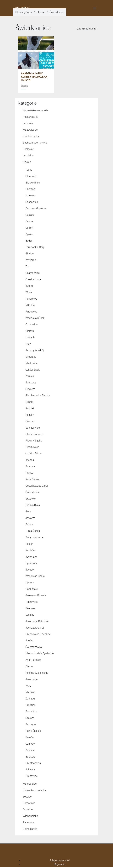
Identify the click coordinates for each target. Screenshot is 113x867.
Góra (28, 511)
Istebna (30, 459)
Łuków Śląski (33, 369)
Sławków (31, 498)
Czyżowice (32, 324)
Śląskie (41, 12)
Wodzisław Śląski (35, 318)
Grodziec (31, 705)
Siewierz (30, 389)
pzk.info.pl (22, 8)
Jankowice (32, 679)
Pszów (29, 472)
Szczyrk (30, 569)
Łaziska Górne (34, 453)
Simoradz (31, 356)
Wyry (28, 685)
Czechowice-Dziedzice (38, 634)
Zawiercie (31, 260)
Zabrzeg (30, 698)
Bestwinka (31, 711)
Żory (28, 266)
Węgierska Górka (35, 576)
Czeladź (30, 214)
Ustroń (29, 227)
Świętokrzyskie (31, 136)
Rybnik (29, 401)
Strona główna (24, 12)
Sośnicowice (33, 427)
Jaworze (30, 518)
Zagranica (28, 822)
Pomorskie (29, 803)
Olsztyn (30, 330)
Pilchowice (32, 776)
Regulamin (59, 864)
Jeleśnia (30, 769)
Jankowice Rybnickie (37, 621)
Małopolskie (30, 783)
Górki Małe (32, 588)
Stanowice (31, 176)
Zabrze (29, 221)
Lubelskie (28, 155)
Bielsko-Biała (33, 182)
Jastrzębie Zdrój (35, 350)
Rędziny (30, 414)
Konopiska (32, 298)
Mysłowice (32, 363)
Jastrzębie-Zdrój (35, 627)
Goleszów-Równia (36, 595)
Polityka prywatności (59, 860)
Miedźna (30, 692)
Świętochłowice (34, 537)
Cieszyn (30, 421)
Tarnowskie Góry (35, 247)
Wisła (29, 292)
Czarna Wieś (33, 272)
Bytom (29, 285)
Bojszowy (31, 382)
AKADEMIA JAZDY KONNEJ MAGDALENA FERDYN (34, 76)
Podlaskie (28, 149)
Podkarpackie (30, 116)
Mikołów (30, 305)
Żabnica (30, 750)
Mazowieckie (30, 129)
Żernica (30, 376)
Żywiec (29, 234)
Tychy (29, 169)
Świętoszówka (34, 647)
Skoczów (31, 608)
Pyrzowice (31, 311)
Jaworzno (31, 556)
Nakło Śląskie (33, 730)
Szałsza (30, 717)
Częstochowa (33, 279)
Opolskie (28, 809)
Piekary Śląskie (34, 440)
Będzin (29, 240)
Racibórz (31, 550)
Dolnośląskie (30, 828)
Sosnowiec (32, 201)
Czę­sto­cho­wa (33, 763)
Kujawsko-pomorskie (35, 790)
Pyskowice (32, 563)
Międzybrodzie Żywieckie (40, 653)
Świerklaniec (33, 492)
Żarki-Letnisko (34, 659)
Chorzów (31, 189)
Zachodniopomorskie (35, 142)
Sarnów (30, 737)
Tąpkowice (32, 601)
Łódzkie (27, 796)
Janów (29, 640)
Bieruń (29, 666)
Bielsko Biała (33, 505)
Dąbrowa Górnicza (36, 208)
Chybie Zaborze (34, 434)
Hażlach (30, 337)
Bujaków (30, 756)
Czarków (30, 743)
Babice (29, 524)
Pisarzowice (32, 447)
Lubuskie (28, 123)
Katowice (31, 195)
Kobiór (29, 543)
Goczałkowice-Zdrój (37, 485)
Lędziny (30, 614)
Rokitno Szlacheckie (37, 672)
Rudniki (30, 408)
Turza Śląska (33, 530)
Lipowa (30, 582)
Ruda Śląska (32, 479)
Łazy (28, 343)
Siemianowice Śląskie (38, 395)
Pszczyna (31, 724)
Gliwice (30, 253)
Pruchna (30, 466)
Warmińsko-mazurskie (35, 110)
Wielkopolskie (30, 815)
